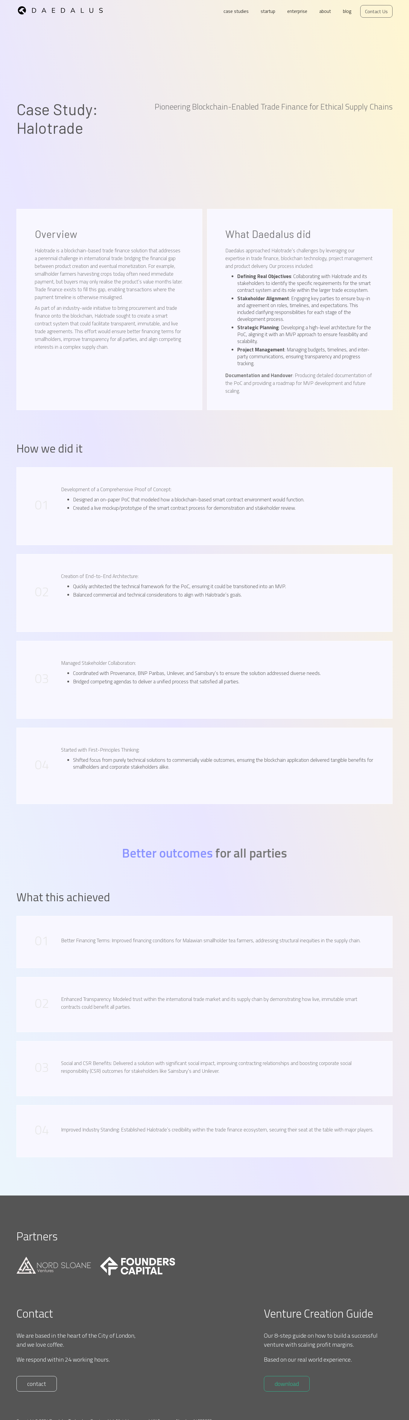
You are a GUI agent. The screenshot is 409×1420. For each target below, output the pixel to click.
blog (347, 11)
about (325, 11)
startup (268, 11)
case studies (236, 11)
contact (36, 1383)
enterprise (297, 11)
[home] (65, 9)
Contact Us (376, 11)
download (287, 1383)
